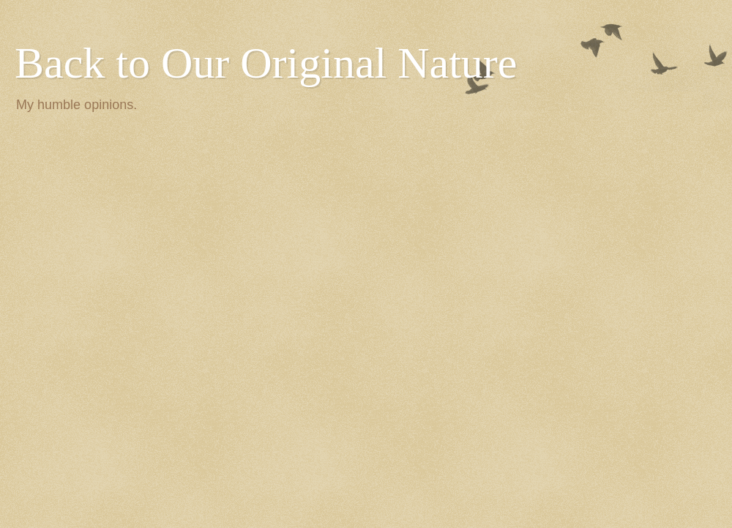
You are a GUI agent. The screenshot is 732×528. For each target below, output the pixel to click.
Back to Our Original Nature (266, 63)
